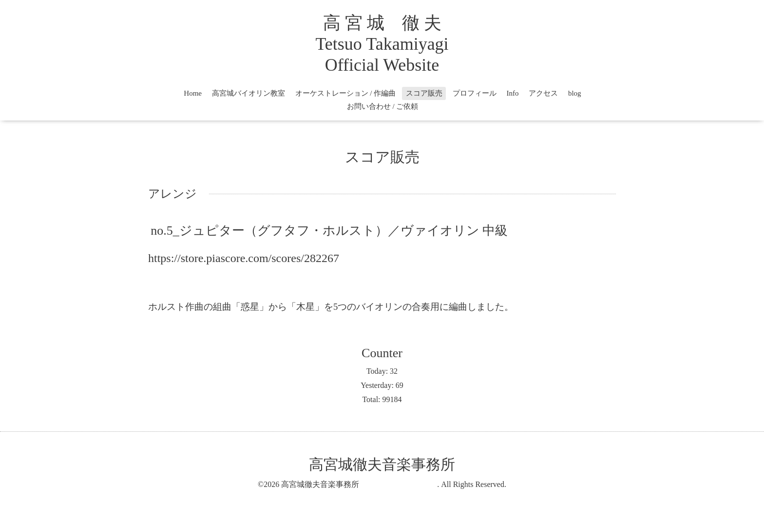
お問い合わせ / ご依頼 (383, 106)
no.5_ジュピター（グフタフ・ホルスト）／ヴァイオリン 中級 (329, 230)
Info (512, 93)
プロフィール (475, 93)
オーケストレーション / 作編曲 (345, 93)
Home (193, 93)
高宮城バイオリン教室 (248, 93)
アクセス (543, 93)
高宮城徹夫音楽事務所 (455, 464)
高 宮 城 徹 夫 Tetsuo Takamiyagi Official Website (381, 44)
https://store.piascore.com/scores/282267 (243, 258)
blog (574, 93)
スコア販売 (424, 93)
